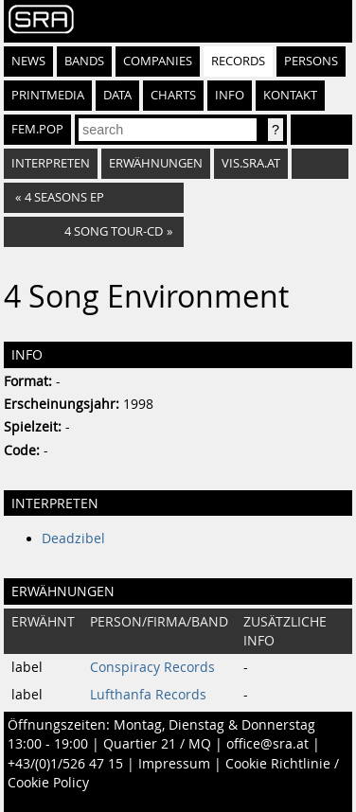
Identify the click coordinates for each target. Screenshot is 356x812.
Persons (311, 61)
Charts (173, 95)
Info (229, 95)
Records (238, 61)
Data (117, 95)
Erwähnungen (156, 163)
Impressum (174, 763)
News (28, 61)
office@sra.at (267, 743)
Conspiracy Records (152, 667)
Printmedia (47, 95)
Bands (84, 61)
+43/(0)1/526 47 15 (65, 763)
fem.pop (37, 129)
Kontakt (290, 95)
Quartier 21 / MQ (157, 743)
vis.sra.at (251, 163)
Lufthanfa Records (148, 694)
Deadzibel (73, 538)
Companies (157, 61)
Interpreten (50, 163)
